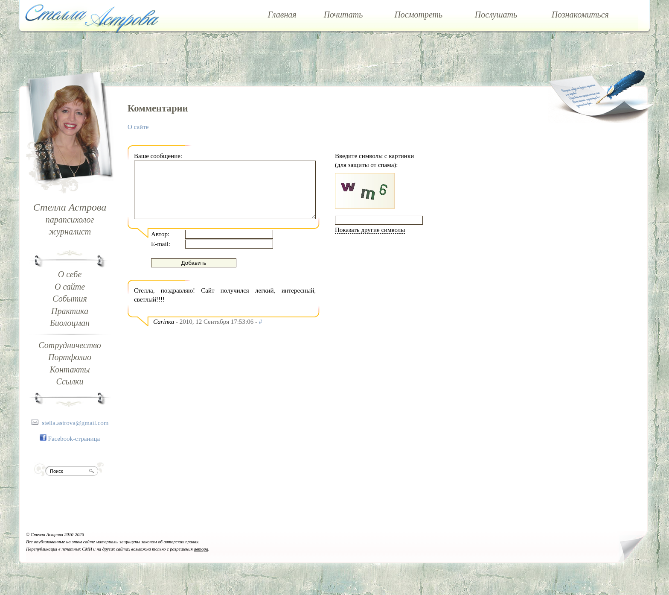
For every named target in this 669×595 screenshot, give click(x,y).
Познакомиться (580, 14)
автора (201, 549)
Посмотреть (418, 14)
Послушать (496, 14)
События (69, 298)
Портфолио (69, 357)
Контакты (69, 369)
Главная (282, 14)
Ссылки (70, 381)
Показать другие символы (370, 229)
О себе (70, 274)
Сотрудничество (69, 345)
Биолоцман (70, 323)
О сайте (70, 286)
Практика (69, 311)
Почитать (343, 14)
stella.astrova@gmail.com (75, 422)
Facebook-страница (74, 438)
